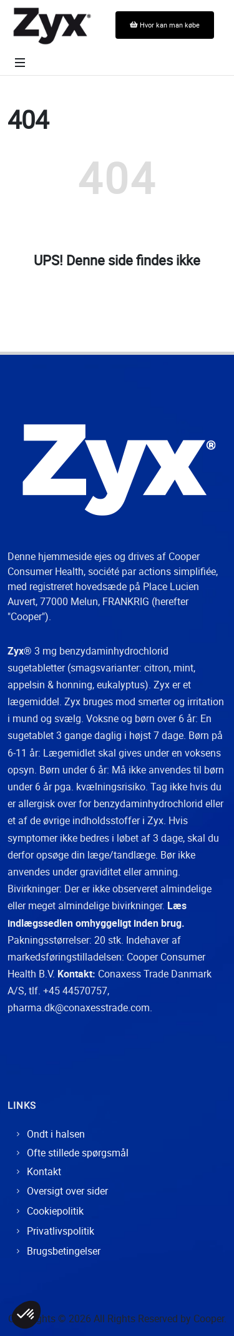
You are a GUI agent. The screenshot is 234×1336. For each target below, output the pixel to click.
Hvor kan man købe (165, 24)
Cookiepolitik (55, 1211)
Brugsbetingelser (63, 1251)
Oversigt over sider (67, 1191)
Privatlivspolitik (60, 1231)
